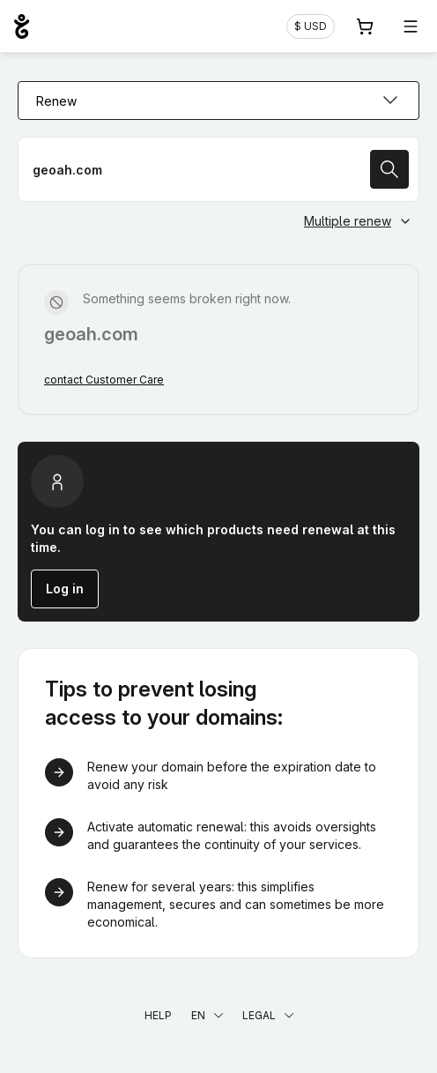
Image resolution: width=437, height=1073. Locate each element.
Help (158, 1015)
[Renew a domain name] (218, 169)
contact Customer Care (104, 379)
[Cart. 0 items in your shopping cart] (365, 26)
